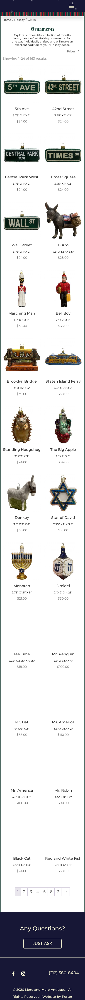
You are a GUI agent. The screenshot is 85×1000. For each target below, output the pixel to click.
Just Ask (42, 943)
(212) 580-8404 (64, 972)
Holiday (19, 19)
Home (7, 19)
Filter (71, 51)
